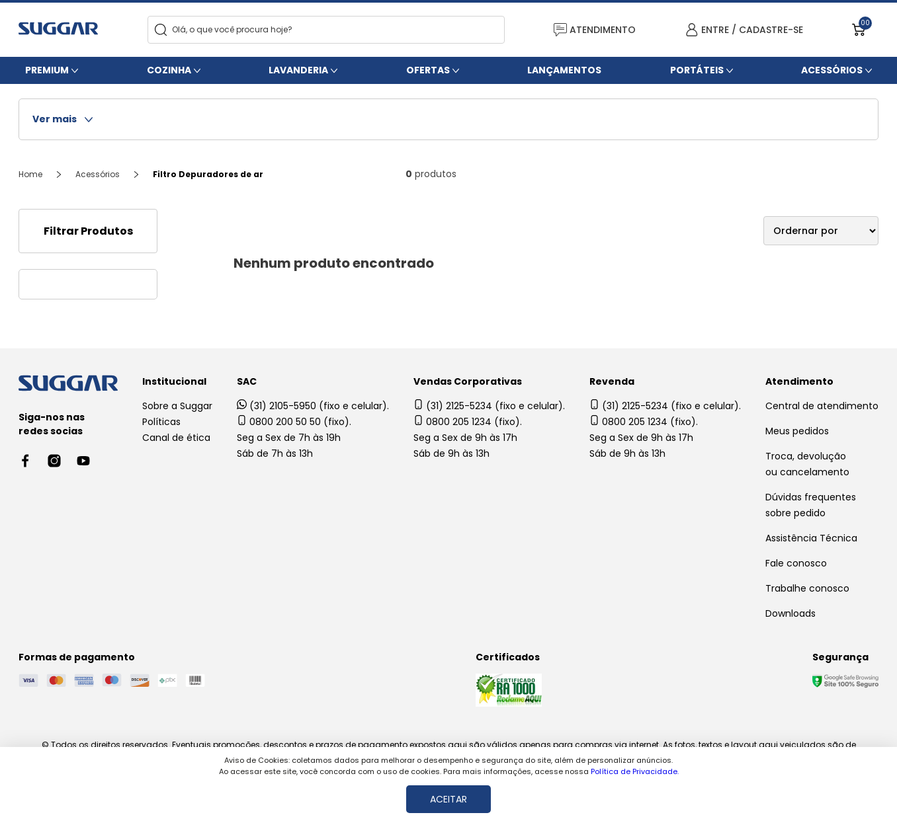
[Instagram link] (54, 460)
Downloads (790, 613)
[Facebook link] (25, 460)
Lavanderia (298, 70)
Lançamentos (564, 70)
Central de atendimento (821, 405)
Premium (47, 70)
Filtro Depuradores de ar (208, 174)
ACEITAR (448, 799)
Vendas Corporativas (467, 381)
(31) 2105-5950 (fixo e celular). (313, 405)
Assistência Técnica (811, 538)
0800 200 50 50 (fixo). (294, 421)
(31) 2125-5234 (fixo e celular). (489, 405)
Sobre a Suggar (177, 405)
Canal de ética (176, 437)
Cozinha (169, 70)
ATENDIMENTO (595, 30)
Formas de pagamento (77, 657)
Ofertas (428, 70)
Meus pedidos (797, 431)
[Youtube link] (83, 460)
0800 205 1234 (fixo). (467, 421)
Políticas (161, 421)
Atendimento (799, 381)
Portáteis (697, 70)
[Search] (161, 30)
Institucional (174, 381)
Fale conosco (796, 563)
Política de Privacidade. (635, 771)
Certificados (508, 657)
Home (30, 174)
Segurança (840, 657)
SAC (247, 381)
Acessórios (832, 70)
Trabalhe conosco (807, 588)
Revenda (611, 381)
